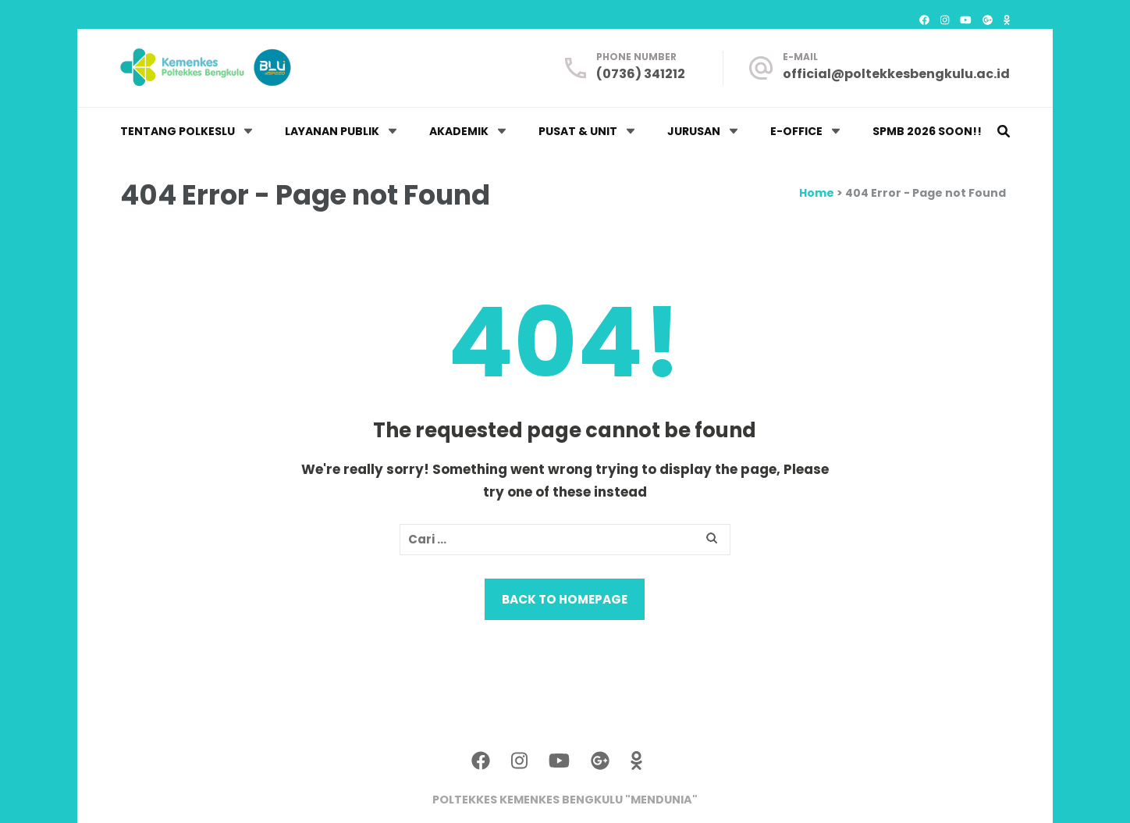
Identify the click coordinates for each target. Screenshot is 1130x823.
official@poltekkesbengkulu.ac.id (896, 74)
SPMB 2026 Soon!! (927, 131)
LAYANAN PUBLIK (332, 131)
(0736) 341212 (640, 74)
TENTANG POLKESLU (177, 131)
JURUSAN (693, 131)
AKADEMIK (459, 131)
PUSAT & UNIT (577, 131)
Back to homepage (564, 599)
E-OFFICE (796, 131)
